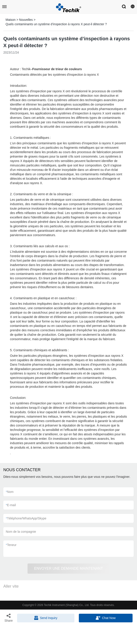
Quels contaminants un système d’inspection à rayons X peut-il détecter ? (56, 24)
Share (8, 617)
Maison (11, 19)
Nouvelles (26, 19)
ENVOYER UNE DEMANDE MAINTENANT (68, 568)
